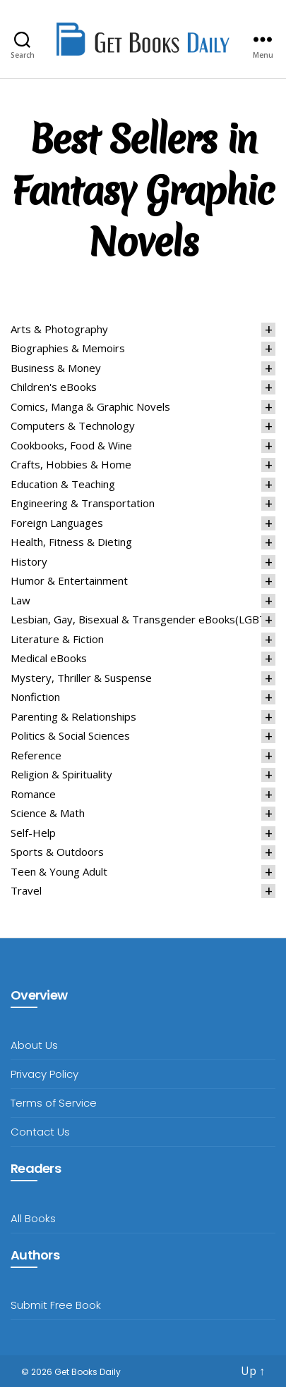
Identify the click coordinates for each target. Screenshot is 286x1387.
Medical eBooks (49, 658)
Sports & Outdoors (57, 852)
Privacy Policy (44, 1073)
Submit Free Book (56, 1305)
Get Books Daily (87, 1372)
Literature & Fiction (57, 639)
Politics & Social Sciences (70, 735)
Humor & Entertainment (69, 580)
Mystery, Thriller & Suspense (81, 678)
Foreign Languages (57, 523)
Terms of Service (54, 1102)
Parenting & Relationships (73, 716)
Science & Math (48, 813)
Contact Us (40, 1131)
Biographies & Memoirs (68, 348)
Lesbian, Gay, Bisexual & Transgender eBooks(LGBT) (140, 619)
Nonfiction (35, 697)
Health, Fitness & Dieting (71, 542)
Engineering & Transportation (83, 503)
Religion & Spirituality (61, 774)
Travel (26, 890)
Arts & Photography (59, 329)
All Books (33, 1218)
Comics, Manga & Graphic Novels (90, 406)
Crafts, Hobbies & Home (71, 464)
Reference (36, 755)
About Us (34, 1045)
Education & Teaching (63, 484)
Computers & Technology (73, 425)
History (29, 561)
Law (20, 600)
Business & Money (56, 368)
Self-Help (33, 833)
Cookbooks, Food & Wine (71, 445)
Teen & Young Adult (59, 871)
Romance (33, 794)
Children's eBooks (54, 387)
